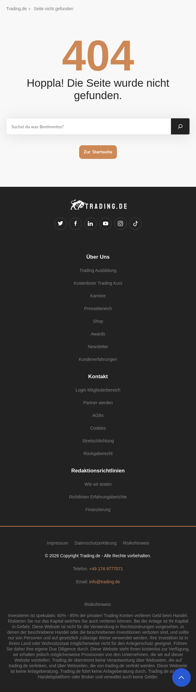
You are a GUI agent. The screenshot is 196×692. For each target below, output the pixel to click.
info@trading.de (104, 581)
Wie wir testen (98, 484)
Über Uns (98, 257)
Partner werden (98, 402)
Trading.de (16, 8)
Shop (98, 321)
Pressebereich (98, 308)
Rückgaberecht (98, 453)
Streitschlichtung (98, 440)
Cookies (98, 428)
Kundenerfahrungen (98, 359)
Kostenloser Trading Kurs (98, 283)
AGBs (98, 415)
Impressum (57, 543)
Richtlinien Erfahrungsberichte (98, 496)
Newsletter (98, 346)
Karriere (98, 295)
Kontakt (98, 376)
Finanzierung (98, 509)
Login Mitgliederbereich (98, 390)
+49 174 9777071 (106, 568)
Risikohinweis (136, 543)
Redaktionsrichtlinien (98, 471)
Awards (98, 333)
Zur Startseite (98, 152)
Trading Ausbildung (97, 270)
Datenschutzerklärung (96, 543)
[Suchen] (180, 126)
